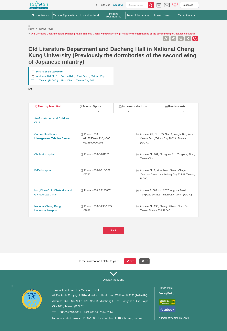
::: (97, 5)
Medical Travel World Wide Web (38, 6)
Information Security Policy (166, 293)
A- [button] (166, 38)
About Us (118, 5)
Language (188, 5)
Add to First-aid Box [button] (195, 38)
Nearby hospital (49, 106)
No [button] (145, 261)
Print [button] (181, 38)
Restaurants (177, 106)
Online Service (167, 5)
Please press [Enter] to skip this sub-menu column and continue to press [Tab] (159, 38)
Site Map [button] (113, 274)
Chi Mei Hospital (44, 154)
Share (188, 38)
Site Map (105, 5)
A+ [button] (173, 38)
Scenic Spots (91, 106)
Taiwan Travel (46, 29)
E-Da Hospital (42, 170)
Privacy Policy (166, 288)
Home (31, 29)
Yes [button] (130, 261)
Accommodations (134, 106)
